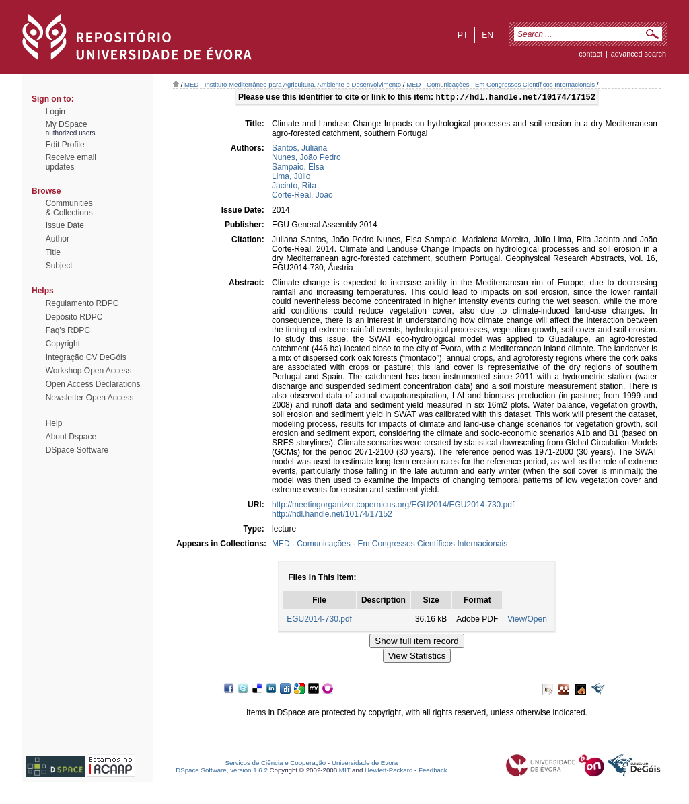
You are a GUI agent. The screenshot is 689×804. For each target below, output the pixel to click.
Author (57, 239)
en (487, 35)
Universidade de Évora (365, 764)
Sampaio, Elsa (298, 168)
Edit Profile (65, 144)
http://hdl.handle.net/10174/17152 (332, 515)
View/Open (526, 620)
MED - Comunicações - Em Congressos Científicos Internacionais (500, 84)
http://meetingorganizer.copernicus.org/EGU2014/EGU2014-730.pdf (393, 506)
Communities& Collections (69, 207)
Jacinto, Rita (294, 187)
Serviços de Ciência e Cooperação (275, 764)
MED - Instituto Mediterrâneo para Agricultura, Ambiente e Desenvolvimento (292, 84)
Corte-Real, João (302, 196)
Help (54, 423)
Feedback (433, 771)
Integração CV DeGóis (86, 357)
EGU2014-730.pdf (319, 620)
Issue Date (65, 225)
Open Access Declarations (93, 384)
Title (53, 252)
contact (590, 54)
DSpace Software (77, 450)
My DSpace (66, 124)
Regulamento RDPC (82, 303)
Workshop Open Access (89, 370)
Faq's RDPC (68, 330)
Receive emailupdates (71, 162)
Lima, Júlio (291, 177)
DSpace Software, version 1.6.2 (222, 771)
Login (55, 111)
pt (463, 35)
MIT (345, 771)
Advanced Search (638, 54)
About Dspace (71, 436)
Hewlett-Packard (388, 771)
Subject (59, 265)
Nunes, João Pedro (306, 158)
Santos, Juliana (299, 149)
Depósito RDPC (74, 317)
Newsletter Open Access (90, 397)
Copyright (63, 344)
